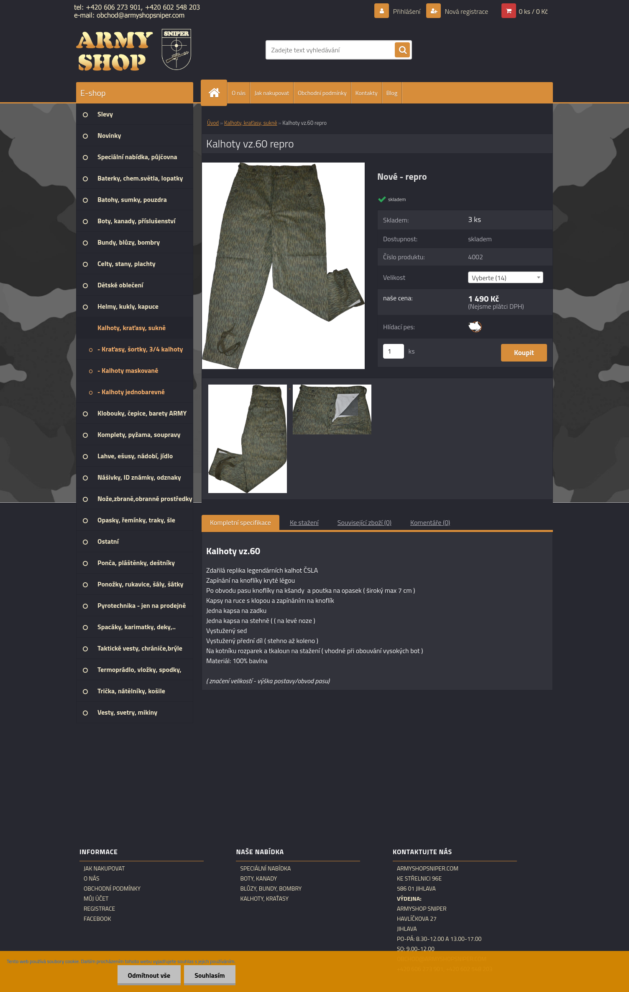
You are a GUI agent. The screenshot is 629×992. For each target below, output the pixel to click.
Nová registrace (465, 11)
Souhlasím (209, 975)
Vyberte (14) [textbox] (489, 278)
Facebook (97, 919)
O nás (238, 92)
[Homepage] (217, 92)
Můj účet (96, 899)
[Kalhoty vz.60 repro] (283, 166)
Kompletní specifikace (240, 522)
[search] (402, 50)
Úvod (213, 123)
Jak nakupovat (271, 92)
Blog (391, 92)
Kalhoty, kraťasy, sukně (250, 123)
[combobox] (505, 277)
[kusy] (393, 351)
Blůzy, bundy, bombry (271, 888)
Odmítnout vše (149, 975)
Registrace (99, 909)
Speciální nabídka (265, 868)
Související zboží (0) (364, 522)
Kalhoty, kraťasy (264, 899)
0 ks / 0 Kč (533, 11)
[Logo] (133, 50)
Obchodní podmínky (322, 92)
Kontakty (366, 92)
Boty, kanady (258, 878)
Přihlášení (406, 11)
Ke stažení (304, 522)
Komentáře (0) (430, 522)
